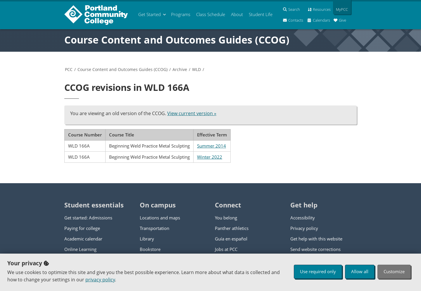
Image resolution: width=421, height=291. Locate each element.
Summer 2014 (211, 146)
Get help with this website (316, 239)
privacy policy (100, 279)
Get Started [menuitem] (149, 14)
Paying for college (82, 228)
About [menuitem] (237, 14)
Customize (394, 271)
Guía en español (231, 239)
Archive (179, 69)
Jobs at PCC (226, 249)
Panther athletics (232, 228)
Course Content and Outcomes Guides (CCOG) (176, 39)
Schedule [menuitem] (210, 14)
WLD (196, 69)
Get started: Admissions (88, 218)
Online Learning (80, 249)
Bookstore (150, 249)
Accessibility (302, 218)
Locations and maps (160, 218)
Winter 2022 (209, 157)
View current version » (191, 113)
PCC (69, 69)
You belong (226, 218)
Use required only (318, 271)
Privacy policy (304, 228)
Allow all (359, 271)
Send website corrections (315, 249)
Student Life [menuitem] (260, 14)
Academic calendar (83, 239)
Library (147, 239)
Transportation (154, 228)
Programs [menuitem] (180, 14)
